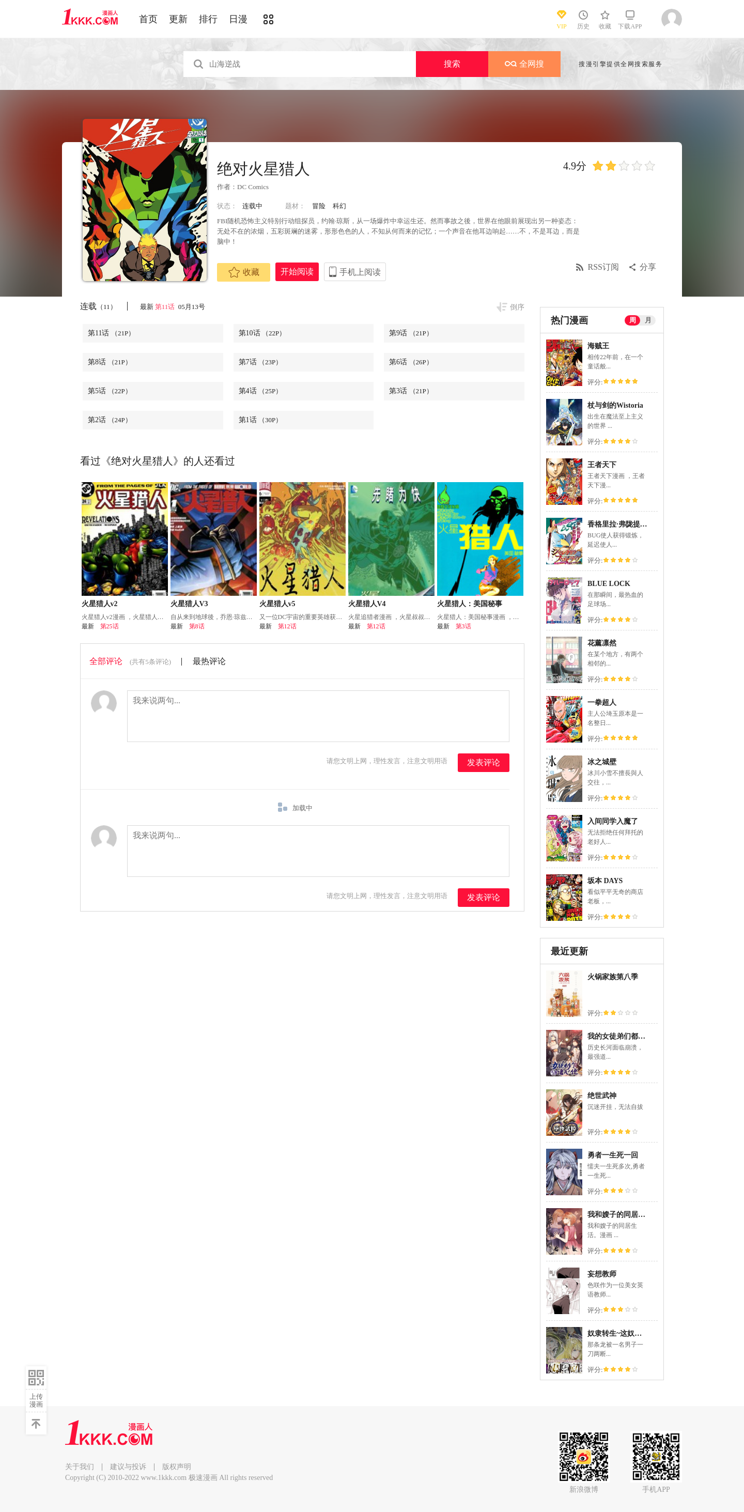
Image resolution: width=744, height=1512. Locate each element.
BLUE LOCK (608, 584)
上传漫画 (36, 1400)
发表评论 (483, 762)
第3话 (411, 391)
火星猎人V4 (367, 604)
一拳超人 (601, 702)
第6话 (411, 362)
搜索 (452, 63)
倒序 (517, 307)
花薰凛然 (601, 643)
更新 (178, 19)
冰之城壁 (601, 762)
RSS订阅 (603, 267)
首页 (148, 19)
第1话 (261, 420)
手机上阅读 (360, 272)
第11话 (166, 307)
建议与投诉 (128, 1467)
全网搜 (524, 63)
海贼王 (598, 346)
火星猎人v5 (277, 604)
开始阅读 (297, 271)
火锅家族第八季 (612, 977)
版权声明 (176, 1467)
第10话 (262, 333)
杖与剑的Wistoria (615, 405)
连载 (98, 306)
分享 (648, 267)
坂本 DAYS (605, 881)
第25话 (109, 626)
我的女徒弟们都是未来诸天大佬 (638, 1036)
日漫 (238, 19)
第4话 (261, 391)
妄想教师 (601, 1274)
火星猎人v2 (100, 604)
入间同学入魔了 (612, 821)
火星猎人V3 (189, 604)
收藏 (243, 272)
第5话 (110, 391)
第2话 (110, 420)
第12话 (287, 626)
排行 (208, 19)
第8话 (110, 362)
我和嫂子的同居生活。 (623, 1214)
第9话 (411, 333)
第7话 (261, 362)
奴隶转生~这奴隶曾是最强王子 (636, 1333)
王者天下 (601, 465)
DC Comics (253, 187)
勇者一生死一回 (612, 1155)
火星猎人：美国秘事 (469, 604)
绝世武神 (601, 1096)
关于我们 (79, 1467)
